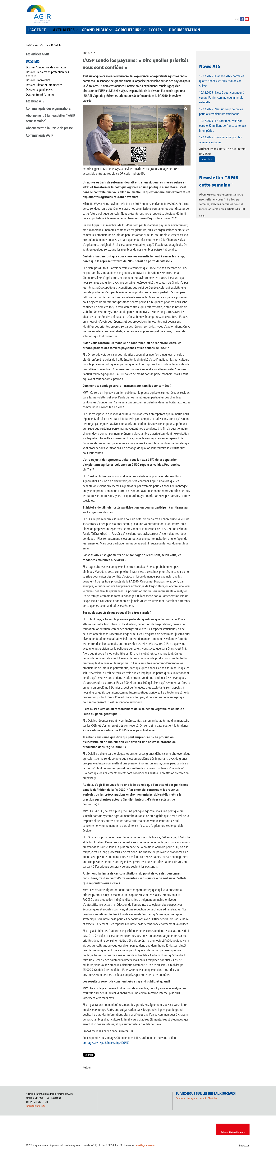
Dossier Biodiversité (38, 80)
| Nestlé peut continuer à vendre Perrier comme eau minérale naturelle (221, 97)
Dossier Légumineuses (39, 90)
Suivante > (207, 159)
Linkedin (203, 1098)
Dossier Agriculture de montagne (46, 67)
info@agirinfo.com (35, 1105)
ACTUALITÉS (41, 45)
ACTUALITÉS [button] (64, 30)
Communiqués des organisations (48, 108)
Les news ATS (35, 101)
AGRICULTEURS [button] (128, 30)
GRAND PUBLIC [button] (95, 30)
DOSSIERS (56, 45)
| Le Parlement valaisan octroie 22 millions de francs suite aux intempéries (222, 125)
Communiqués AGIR (39, 135)
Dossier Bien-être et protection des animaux (47, 73)
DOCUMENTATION (184, 30)
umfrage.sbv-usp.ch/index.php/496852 (106, 1043)
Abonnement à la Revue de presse (49, 128)
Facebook (180, 1098)
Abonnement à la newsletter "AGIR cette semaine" (50, 118)
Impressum (244, 1145)
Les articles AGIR (37, 54)
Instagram (192, 1098)
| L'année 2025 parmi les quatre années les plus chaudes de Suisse (221, 81)
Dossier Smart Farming (40, 94)
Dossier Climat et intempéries (44, 85)
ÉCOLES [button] (155, 30)
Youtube (212, 1098)
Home (29, 45)
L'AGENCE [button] (37, 30)
